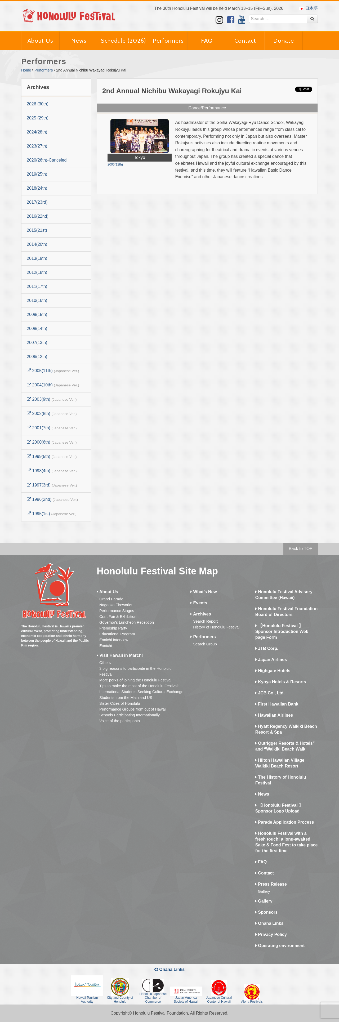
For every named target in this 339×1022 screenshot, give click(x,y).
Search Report (205, 621)
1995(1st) (52, 513)
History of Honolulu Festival (216, 627)
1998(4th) (52, 470)
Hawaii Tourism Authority (87, 989)
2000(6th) (52, 442)
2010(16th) (37, 300)
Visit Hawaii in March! (120, 655)
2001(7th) (52, 428)
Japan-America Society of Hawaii (186, 995)
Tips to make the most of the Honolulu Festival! (139, 686)
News (79, 40)
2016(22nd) (37, 216)
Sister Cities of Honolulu (119, 703)
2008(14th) (37, 328)
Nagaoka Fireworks (115, 605)
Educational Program (117, 634)
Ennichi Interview (113, 640)
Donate (283, 40)
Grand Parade (111, 599)
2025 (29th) (37, 118)
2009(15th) (37, 314)
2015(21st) (37, 230)
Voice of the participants (119, 721)
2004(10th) (53, 385)
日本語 (308, 8)
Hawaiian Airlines (274, 715)
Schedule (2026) (123, 40)
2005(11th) (53, 370)
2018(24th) (37, 188)
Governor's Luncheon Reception (126, 622)
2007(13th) (37, 342)
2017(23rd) (37, 202)
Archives (200, 614)
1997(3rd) (52, 485)
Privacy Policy (271, 934)
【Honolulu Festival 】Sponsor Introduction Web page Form (282, 631)
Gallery (264, 891)
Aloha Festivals (251, 993)
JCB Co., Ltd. (270, 693)
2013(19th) (37, 258)
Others (105, 662)
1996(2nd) (52, 499)
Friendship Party (113, 628)
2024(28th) (37, 132)
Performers (168, 40)
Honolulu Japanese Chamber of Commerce (153, 991)
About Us (40, 40)
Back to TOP (301, 548)
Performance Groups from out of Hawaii (133, 709)
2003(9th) (52, 399)
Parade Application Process (284, 822)
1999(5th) (52, 456)
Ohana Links (269, 923)
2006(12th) (37, 356)
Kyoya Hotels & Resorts (280, 682)
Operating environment (280, 945)
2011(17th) (37, 286)
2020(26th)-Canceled (46, 160)
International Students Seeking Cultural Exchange (141, 692)
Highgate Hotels (272, 670)
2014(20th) (37, 244)
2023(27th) (37, 146)
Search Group (205, 644)
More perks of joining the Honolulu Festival (135, 680)
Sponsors (266, 912)
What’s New (203, 592)
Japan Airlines (271, 659)
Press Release (271, 884)
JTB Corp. (266, 648)
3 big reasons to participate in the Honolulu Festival (135, 671)
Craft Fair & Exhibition (117, 616)
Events (198, 603)
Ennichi (105, 646)
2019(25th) (37, 174)
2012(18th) (37, 272)
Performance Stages (116, 611)
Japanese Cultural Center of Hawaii (219, 991)
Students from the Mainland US (125, 697)
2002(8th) (52, 413)
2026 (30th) (37, 104)
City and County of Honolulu (120, 990)
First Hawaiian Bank (276, 704)
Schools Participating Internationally (129, 715)
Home (26, 70)
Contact (245, 40)
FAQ (207, 40)
